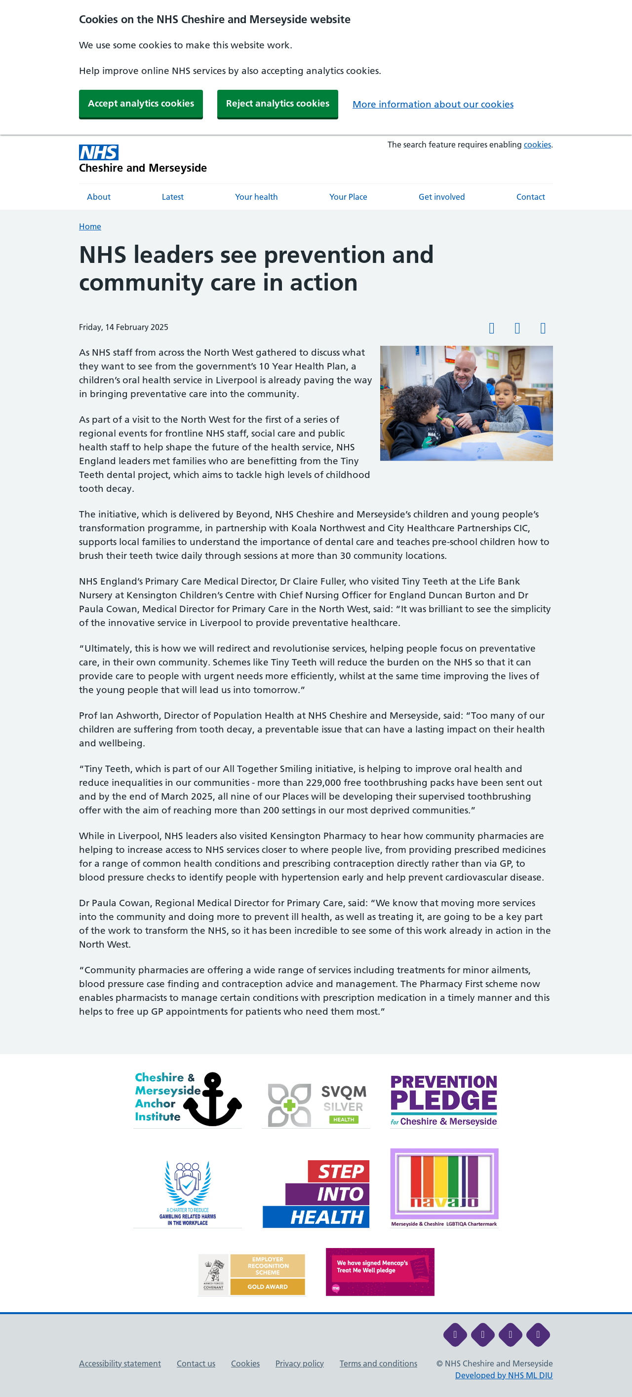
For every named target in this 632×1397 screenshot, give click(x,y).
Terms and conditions (378, 1363)
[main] (316, 647)
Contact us (196, 1363)
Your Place (348, 197)
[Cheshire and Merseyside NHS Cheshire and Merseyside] (143, 159)
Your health (256, 197)
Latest (173, 197)
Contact (530, 197)
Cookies (245, 1363)
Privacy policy (300, 1363)
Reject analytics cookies (277, 103)
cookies (537, 144)
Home (90, 226)
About (99, 197)
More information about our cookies (433, 104)
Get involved (442, 197)
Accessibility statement (120, 1363)
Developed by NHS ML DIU (504, 1375)
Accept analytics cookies (141, 103)
